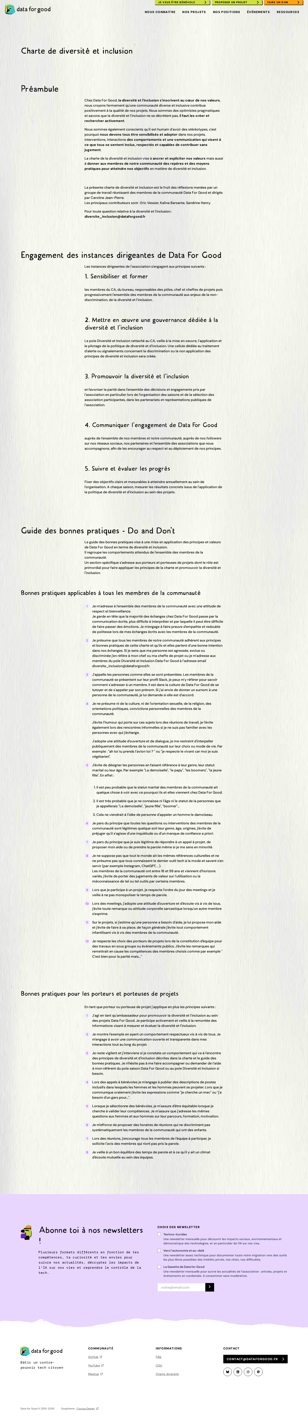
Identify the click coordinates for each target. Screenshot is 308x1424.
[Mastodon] (258, 1372)
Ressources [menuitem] (288, 12)
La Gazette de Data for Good (183, 1267)
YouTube (94, 1365)
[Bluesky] (227, 1372)
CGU (159, 1365)
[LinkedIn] (238, 1372)
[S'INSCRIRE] (209, 1287)
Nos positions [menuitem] (226, 12)
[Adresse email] (181, 1287)
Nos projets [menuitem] (194, 12)
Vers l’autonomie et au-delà (183, 1250)
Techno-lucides (175, 1234)
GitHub (93, 1357)
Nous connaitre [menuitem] (160, 12)
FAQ (158, 1357)
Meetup (93, 1374)
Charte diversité (167, 1374)
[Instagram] (248, 1372)
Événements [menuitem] (258, 12)
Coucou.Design (86, 1408)
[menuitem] (29, 9)
